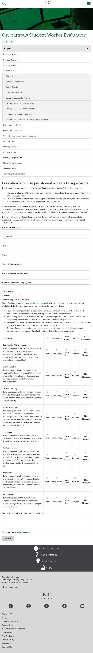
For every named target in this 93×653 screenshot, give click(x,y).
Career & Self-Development (15, 345)
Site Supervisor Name (11, 227)
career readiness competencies (37, 303)
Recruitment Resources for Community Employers (27, 119)
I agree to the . (17, 532)
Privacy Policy (8, 639)
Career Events (12, 87)
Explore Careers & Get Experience (20, 103)
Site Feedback (8, 636)
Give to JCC (7, 614)
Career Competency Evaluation (15, 299)
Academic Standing (11, 54)
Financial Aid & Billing (12, 130)
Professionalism (9, 448)
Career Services (9, 70)
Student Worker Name (12, 264)
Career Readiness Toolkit (16, 92)
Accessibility (7, 643)
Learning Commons (11, 146)
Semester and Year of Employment (16, 282)
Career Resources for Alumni (18, 97)
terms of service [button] (24, 532)
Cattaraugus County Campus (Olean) (17, 579)
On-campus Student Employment (20, 114)
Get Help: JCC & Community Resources (20, 135)
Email (4, 255)
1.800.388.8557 (10, 587)
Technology (8, 494)
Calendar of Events (10, 621)
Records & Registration (12, 157)
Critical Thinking (10, 388)
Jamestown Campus (10, 576)
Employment (7, 632)
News (4, 617)
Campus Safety (9, 65)
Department (7, 236)
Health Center (9, 141)
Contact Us (7, 647)
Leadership (7, 432)
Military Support (10, 152)
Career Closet (12, 76)
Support (7, 48)
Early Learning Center (12, 125)
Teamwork (7, 472)
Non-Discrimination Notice (13, 628)
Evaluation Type (9, 291)
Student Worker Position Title (15, 273)
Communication (9, 366)
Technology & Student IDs (14, 173)
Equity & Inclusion (11, 407)
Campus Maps (8, 625)
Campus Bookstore (11, 59)
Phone (5, 245)
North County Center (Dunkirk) (15, 582)
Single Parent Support (12, 163)
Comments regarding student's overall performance (24, 513)
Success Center (9, 168)
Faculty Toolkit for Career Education (21, 108)
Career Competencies (15, 81)
